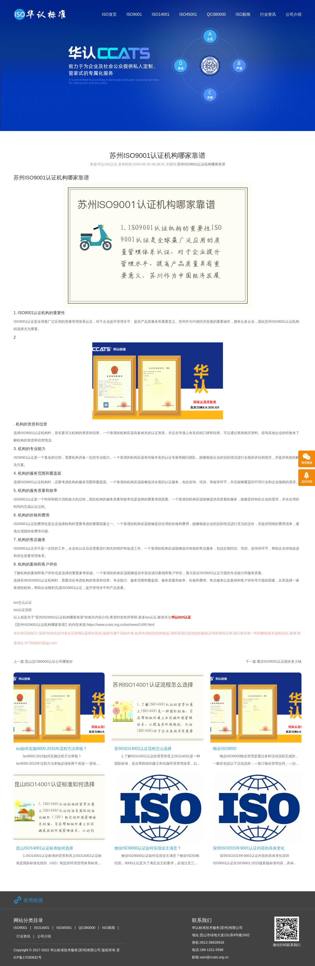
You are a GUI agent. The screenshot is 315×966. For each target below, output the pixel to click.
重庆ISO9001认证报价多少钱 (279, 661)
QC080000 (216, 14)
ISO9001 (134, 14)
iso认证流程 (23, 610)
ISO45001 (188, 14)
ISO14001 (160, 14)
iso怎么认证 (23, 602)
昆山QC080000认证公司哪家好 (49, 661)
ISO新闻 (243, 14)
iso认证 (151, 617)
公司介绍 (293, 14)
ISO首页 (109, 14)
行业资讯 (268, 14)
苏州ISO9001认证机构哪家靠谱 (201, 164)
